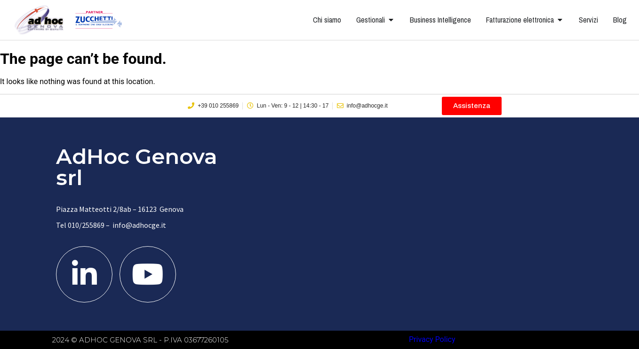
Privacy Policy (432, 339)
